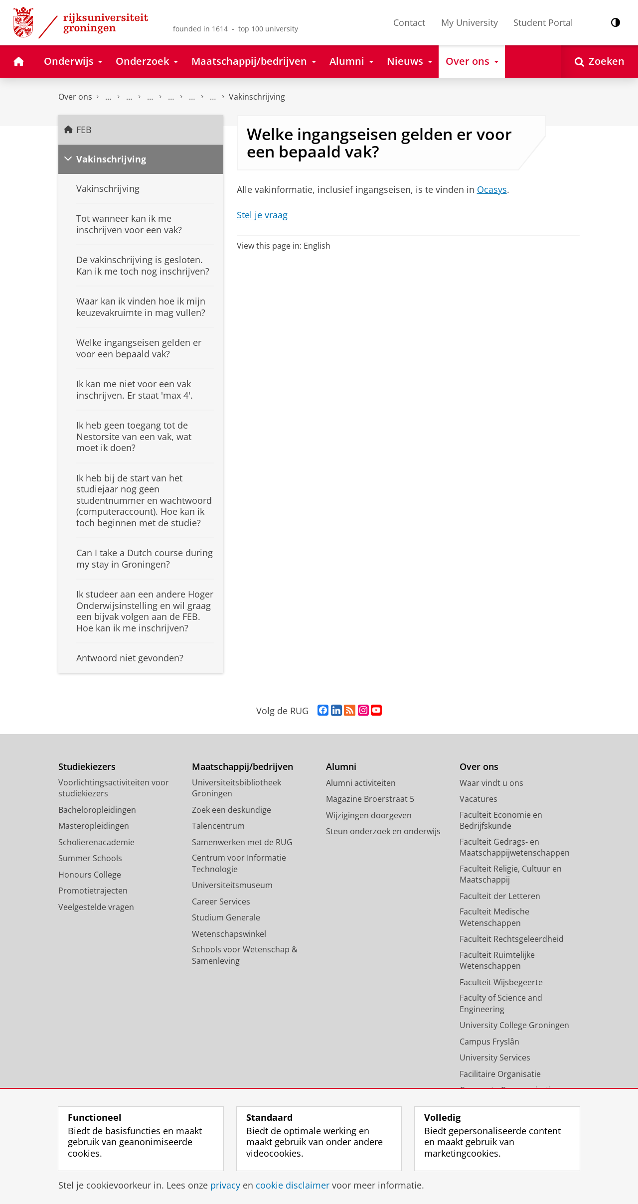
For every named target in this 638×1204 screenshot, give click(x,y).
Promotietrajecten (93, 890)
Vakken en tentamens (213, 97)
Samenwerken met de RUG (242, 842)
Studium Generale (226, 917)
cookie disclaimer (292, 1185)
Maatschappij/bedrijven (242, 766)
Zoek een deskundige (231, 809)
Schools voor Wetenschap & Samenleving (245, 955)
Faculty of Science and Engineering (501, 1003)
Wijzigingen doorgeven (369, 815)
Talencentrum (218, 825)
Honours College (89, 874)
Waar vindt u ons (491, 782)
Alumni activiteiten (361, 782)
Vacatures (478, 798)
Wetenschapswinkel (229, 933)
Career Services (221, 901)
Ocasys (492, 189)
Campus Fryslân (489, 1041)
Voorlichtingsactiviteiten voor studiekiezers (113, 788)
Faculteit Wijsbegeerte (501, 982)
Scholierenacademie (96, 842)
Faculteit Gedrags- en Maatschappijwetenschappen (515, 847)
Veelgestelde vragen (171, 97)
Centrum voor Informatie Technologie (239, 863)
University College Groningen (514, 1025)
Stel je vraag (262, 215)
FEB (84, 130)
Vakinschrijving (257, 96)
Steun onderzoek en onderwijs (383, 831)
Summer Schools (90, 858)
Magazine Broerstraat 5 (370, 798)
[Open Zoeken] (599, 61)
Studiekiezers (87, 766)
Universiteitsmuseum (232, 885)
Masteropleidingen (93, 825)
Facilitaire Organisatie (500, 1073)
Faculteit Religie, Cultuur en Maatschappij (511, 874)
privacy (225, 1185)
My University (469, 22)
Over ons (75, 96)
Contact (409, 22)
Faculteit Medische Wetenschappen (494, 917)
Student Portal (543, 22)
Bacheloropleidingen (97, 809)
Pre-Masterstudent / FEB (192, 97)
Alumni (341, 766)
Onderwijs (129, 97)
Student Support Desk (150, 97)
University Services (495, 1057)
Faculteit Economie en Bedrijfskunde (501, 820)
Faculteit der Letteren (500, 896)
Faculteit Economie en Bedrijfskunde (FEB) (108, 97)
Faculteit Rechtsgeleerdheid (512, 938)
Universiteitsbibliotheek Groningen (236, 788)
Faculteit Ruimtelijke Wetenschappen (497, 960)
